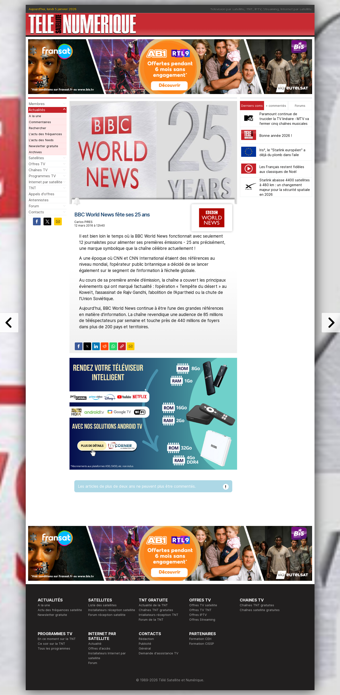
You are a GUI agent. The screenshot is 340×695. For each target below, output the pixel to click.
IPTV (258, 9)
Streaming (271, 9)
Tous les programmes (54, 648)
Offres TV (37, 164)
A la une (35, 116)
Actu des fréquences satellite (60, 610)
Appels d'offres (41, 194)
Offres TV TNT (200, 610)
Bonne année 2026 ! (275, 135)
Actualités (37, 109)
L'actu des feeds (41, 140)
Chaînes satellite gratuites (260, 610)
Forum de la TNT (151, 619)
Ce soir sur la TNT (51, 643)
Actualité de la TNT (153, 605)
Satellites (36, 158)
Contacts (36, 212)
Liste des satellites (102, 605)
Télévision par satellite (227, 9)
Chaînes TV (38, 170)
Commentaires (40, 122)
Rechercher (37, 128)
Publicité (145, 643)
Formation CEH (200, 639)
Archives (35, 152)
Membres (37, 103)
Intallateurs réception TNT (158, 615)
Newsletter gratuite (43, 146)
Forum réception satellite (107, 615)
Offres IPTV (198, 615)
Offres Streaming (202, 619)
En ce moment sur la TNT (57, 639)
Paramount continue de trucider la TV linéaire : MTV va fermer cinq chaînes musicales (284, 119)
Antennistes (39, 200)
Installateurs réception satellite (111, 610)
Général (145, 648)
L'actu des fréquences (45, 134)
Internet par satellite (296, 9)
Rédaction (146, 639)
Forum (34, 206)
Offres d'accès (99, 648)
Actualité (94, 643)
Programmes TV (42, 176)
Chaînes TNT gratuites (156, 610)
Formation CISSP (201, 643)
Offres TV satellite (203, 605)
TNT (249, 9)
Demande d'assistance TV (158, 653)
